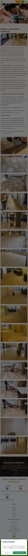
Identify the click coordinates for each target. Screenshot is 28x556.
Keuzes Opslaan (19, 552)
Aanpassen (7, 552)
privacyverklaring (21, 547)
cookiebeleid (10, 547)
